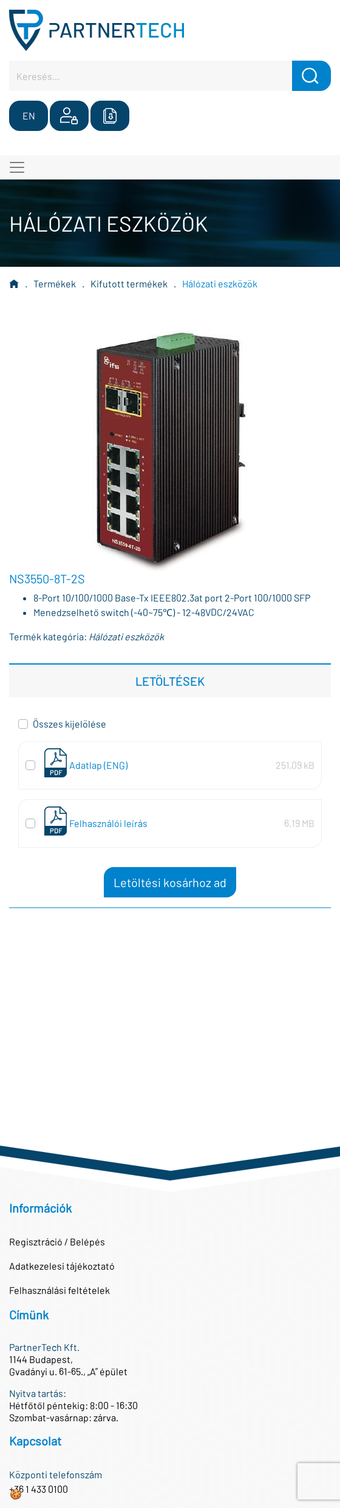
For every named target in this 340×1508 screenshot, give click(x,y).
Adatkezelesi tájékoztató (62, 1266)
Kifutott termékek (129, 283)
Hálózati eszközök (219, 283)
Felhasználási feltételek (59, 1290)
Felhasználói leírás (108, 823)
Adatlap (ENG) (98, 765)
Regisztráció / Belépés (57, 1241)
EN (28, 115)
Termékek (54, 283)
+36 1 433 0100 (38, 1489)
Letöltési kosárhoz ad (170, 882)
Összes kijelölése (69, 723)
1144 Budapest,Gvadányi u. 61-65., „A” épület (68, 1365)
